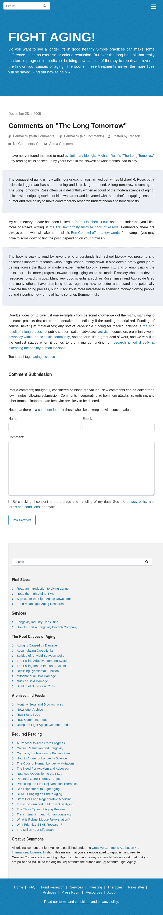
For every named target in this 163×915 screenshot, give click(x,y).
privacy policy (137, 501)
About (113, 892)
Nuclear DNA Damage (32, 681)
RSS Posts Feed (28, 714)
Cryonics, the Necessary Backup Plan (43, 753)
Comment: (16, 437)
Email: (87, 418)
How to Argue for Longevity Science (42, 758)
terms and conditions (24, 507)
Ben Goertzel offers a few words (95, 233)
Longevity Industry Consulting (37, 622)
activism (104, 331)
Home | (21, 887)
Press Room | (73, 892)
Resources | (96, 892)
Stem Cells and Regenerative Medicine (44, 799)
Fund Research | (55, 887)
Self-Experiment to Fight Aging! (39, 789)
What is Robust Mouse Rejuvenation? (43, 819)
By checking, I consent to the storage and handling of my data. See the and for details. (81, 504)
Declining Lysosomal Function (38, 671)
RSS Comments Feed (32, 719)
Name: (13, 418)
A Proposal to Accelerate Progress (41, 743)
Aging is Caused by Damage (37, 645)
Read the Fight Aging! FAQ (35, 593)
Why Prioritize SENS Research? (39, 824)
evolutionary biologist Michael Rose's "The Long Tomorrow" (110, 155)
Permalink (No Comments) (84, 136)
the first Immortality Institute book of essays (84, 227)
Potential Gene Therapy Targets (39, 778)
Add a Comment (61, 144)
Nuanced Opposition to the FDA (39, 773)
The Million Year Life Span (35, 829)
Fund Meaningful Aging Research (40, 604)
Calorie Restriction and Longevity (40, 748)
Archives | (52, 892)
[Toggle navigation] (153, 6)
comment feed (48, 410)
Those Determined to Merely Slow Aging (45, 804)
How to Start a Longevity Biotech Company (47, 627)
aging (37, 356)
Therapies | (117, 887)
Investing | (97, 887)
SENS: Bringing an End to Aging (39, 794)
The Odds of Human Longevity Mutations (46, 763)
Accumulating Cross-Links (35, 650)
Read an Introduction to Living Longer (43, 588)
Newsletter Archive (30, 709)
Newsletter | (138, 887)
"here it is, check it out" (92, 222)
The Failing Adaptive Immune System (43, 660)
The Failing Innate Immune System (41, 666)
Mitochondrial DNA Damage (36, 676)
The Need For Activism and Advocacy (43, 768)
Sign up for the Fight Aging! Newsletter (44, 598)
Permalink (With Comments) (34, 136)
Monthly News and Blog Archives (40, 704)
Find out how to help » (51, 72)
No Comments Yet (27, 144)
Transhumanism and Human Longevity (44, 814)
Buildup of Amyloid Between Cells (40, 655)
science (49, 356)
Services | (78, 887)
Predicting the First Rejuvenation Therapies (47, 784)
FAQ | (34, 887)
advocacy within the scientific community (39, 337)
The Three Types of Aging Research (42, 809)
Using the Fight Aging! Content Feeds (43, 725)
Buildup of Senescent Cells (36, 686)
